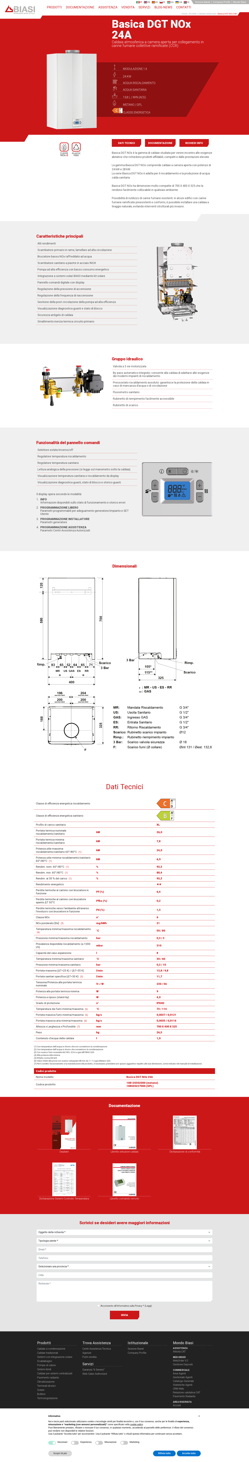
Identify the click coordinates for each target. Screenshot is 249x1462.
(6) (86, 1010)
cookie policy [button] (136, 1424)
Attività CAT (179, 1352)
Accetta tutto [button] (189, 1453)
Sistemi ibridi (44, 1370)
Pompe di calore (46, 1366)
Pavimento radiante (48, 1378)
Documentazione (80, 7)
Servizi (144, 7)
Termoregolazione (47, 1398)
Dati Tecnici (126, 143)
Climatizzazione (46, 1382)
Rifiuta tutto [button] (164, 1453)
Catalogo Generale (183, 1381)
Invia (124, 1315)
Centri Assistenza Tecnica (96, 1349)
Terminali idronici (46, 1386)
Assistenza (107, 7)
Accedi (177, 1406)
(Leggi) (148, 1306)
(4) (38, 933)
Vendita (128, 7)
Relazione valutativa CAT (186, 1393)
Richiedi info (194, 143)
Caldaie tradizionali (47, 1353)
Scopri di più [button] (60, 1453)
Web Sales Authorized (94, 1374)
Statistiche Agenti (182, 1385)
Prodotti (54, 7)
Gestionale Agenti (182, 1378)
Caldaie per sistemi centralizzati (54, 1374)
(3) (62, 924)
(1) (79, 852)
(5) (81, 977)
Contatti (183, 7)
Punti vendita (89, 1357)
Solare (40, 1390)
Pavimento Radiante (184, 1397)
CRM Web (178, 1389)
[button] (199, 1416)
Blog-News (163, 7)
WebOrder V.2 (180, 1361)
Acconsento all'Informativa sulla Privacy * (126, 1306)
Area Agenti (179, 1374)
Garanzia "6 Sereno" (93, 1370)
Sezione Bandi (202, 2)
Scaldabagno (44, 1361)
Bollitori (41, 1394)
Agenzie (86, 1353)
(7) (78, 1027)
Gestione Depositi (183, 1365)
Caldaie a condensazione (51, 1349)
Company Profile (221, 2)
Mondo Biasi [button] (239, 2)
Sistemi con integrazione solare (54, 1357)
